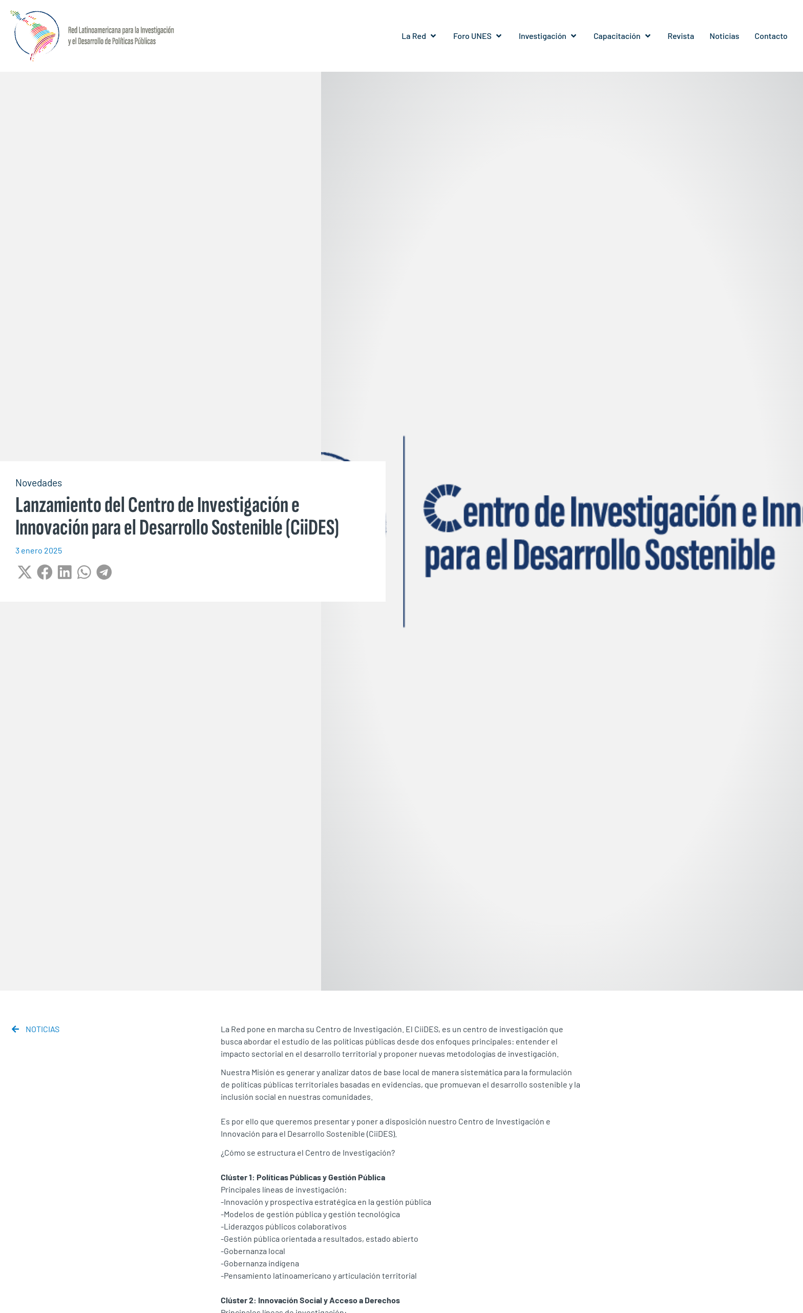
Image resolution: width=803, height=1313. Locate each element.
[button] (419, 36)
